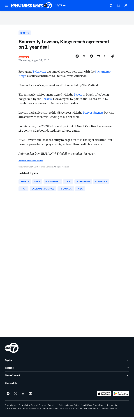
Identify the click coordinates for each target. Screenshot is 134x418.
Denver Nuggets (93, 113)
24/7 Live (60, 5)
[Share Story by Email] (105, 57)
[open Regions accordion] (67, 369)
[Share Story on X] (84, 57)
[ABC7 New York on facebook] (8, 395)
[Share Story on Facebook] (77, 57)
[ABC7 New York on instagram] (23, 395)
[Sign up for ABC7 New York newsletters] (30, 395)
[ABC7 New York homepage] (31, 5)
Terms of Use (112, 406)
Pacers (78, 95)
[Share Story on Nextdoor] (98, 57)
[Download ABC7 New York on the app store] (104, 394)
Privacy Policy (10, 406)
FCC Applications (50, 410)
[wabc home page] (11, 349)
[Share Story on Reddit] (91, 57)
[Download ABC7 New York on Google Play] (121, 394)
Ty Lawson (39, 72)
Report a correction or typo (30, 161)
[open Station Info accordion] (67, 384)
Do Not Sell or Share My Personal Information (37, 406)
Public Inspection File (32, 410)
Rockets (47, 100)
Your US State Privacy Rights (92, 406)
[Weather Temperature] (101, 5)
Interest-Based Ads (13, 410)
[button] (6, 5)
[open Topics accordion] (67, 361)
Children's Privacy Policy (69, 406)
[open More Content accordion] (67, 376)
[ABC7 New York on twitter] (15, 395)
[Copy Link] (113, 57)
